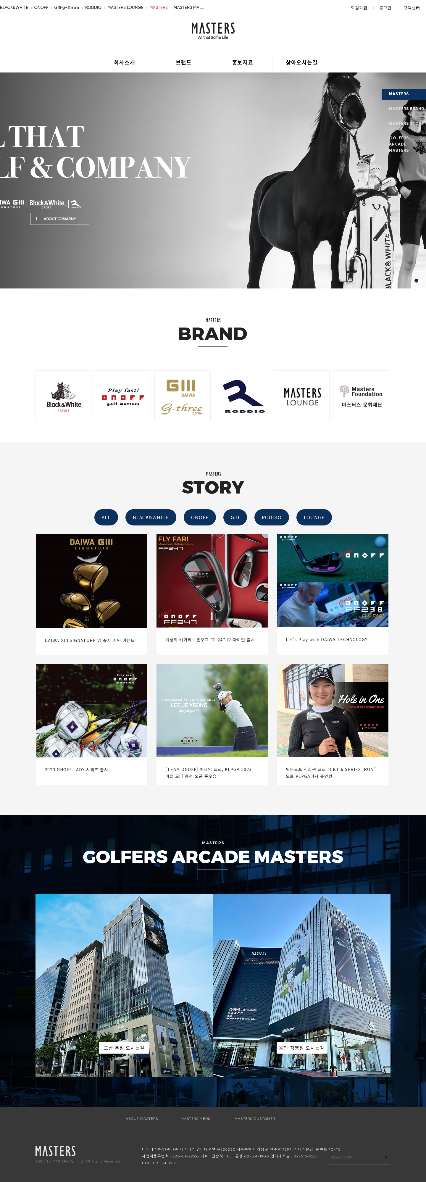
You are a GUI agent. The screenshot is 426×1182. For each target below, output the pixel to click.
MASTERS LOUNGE (125, 7)
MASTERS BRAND (407, 109)
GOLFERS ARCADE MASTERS (399, 144)
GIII (235, 517)
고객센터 (412, 8)
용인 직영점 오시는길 (302, 1047)
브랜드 (184, 62)
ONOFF (41, 7)
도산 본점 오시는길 (124, 1047)
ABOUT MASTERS (142, 1119)
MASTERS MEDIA (196, 1119)
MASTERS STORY (406, 123)
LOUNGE (314, 517)
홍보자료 (242, 62)
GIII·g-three (66, 7)
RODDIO (93, 7)
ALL (106, 517)
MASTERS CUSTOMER (255, 1119)
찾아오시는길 (302, 62)
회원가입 (359, 8)
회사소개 (124, 62)
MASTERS (158, 7)
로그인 (385, 8)
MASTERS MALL (189, 7)
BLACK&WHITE (14, 7)
